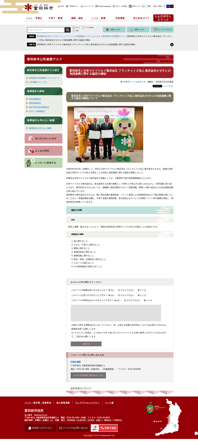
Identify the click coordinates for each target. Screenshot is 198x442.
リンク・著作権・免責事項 (37, 406)
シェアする (168, 86)
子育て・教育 (55, 18)
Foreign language (104, 6)
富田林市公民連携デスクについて (44, 78)
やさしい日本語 (121, 6)
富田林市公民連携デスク (114, 36)
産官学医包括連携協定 (39, 107)
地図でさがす (139, 29)
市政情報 (120, 18)
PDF (77, 31)
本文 (62, 6)
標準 (149, 6)
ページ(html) (89, 27)
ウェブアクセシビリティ (87, 406)
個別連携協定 (35, 103)
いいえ (143, 290)
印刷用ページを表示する (134, 82)
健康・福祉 (77, 18)
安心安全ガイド (141, 18)
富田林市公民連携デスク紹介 (43, 70)
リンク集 (109, 406)
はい (113, 290)
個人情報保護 (63, 406)
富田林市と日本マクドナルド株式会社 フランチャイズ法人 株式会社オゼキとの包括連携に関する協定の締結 (86, 44)
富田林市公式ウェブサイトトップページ (55, 36)
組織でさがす (115, 29)
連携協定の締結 (36, 91)
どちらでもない (127, 290)
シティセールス (93, 36)
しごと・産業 (98, 18)
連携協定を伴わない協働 (41, 120)
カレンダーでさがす (164, 29)
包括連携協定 (35, 99)
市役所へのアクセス (42, 431)
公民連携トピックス (38, 82)
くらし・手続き (34, 18)
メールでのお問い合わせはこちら (88, 378)
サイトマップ (88, 6)
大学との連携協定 (37, 111)
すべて (78, 27)
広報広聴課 (76, 365)
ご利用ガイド (74, 6)
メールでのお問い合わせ (75, 431)
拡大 (143, 6)
